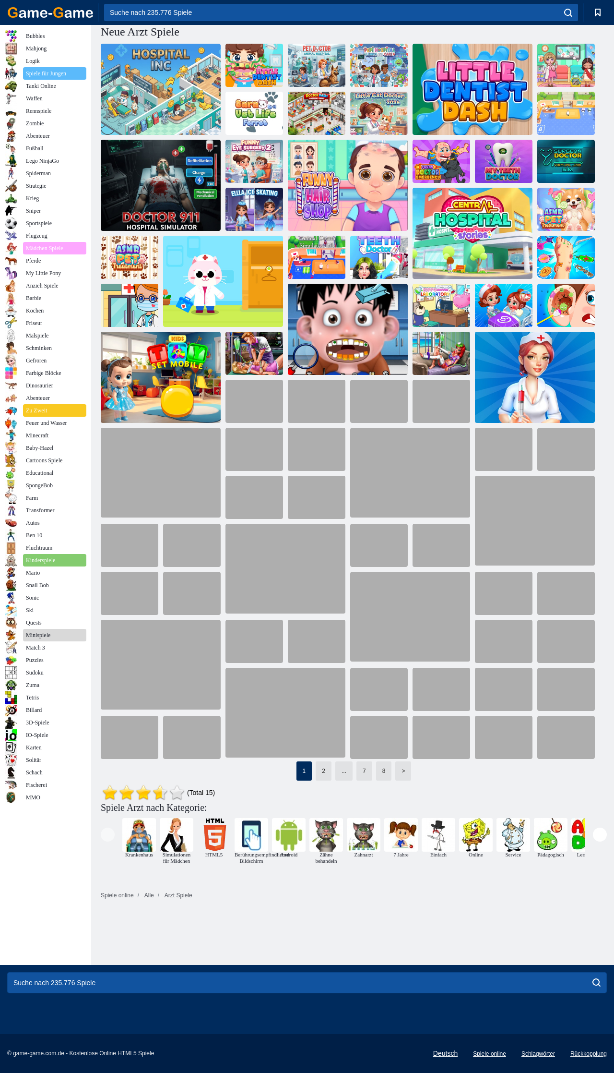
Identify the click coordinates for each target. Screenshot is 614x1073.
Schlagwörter (538, 1053)
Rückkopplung (588, 1053)
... (344, 771)
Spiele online (489, 1053)
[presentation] (108, 835)
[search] (568, 12)
